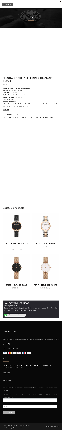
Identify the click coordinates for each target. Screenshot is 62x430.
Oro (40, 117)
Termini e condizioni (13, 365)
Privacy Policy (14, 394)
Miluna (35, 117)
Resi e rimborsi (33, 365)
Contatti (25, 368)
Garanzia (47, 365)
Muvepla (56, 426)
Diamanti (23, 117)
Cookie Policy (8, 428)
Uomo (51, 117)
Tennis (45, 117)
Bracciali (16, 117)
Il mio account (11, 368)
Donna (29, 117)
